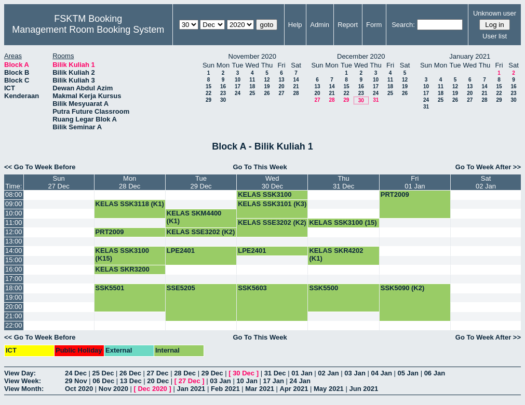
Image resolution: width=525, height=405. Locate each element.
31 (376, 100)
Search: (403, 25)
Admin (319, 25)
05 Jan (408, 373)
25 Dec (103, 373)
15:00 (13, 260)
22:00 (13, 325)
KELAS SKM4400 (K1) (194, 217)
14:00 (13, 250)
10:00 (13, 213)
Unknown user (494, 13)
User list (494, 36)
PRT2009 (395, 194)
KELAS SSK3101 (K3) (272, 204)
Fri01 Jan (415, 182)
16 (223, 86)
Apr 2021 (294, 389)
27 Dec (158, 373)
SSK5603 (252, 288)
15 (208, 86)
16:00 (13, 269)
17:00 (13, 278)
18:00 (13, 288)
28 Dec (185, 373)
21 (296, 86)
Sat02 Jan (486, 182)
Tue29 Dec (200, 182)
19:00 (13, 297)
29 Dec (212, 373)
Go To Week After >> (488, 167)
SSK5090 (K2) (403, 288)
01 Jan (301, 373)
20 (281, 86)
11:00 (13, 222)
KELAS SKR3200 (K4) (123, 273)
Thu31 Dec (343, 182)
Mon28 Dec (129, 182)
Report (348, 25)
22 (208, 93)
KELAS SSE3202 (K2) (272, 222)
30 (223, 100)
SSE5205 (181, 288)
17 (237, 86)
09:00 (13, 204)
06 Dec (103, 381)
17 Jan (273, 381)
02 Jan (328, 373)
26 (267, 93)
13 (281, 80)
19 (267, 86)
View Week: (22, 381)
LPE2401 (181, 250)
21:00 (13, 316)
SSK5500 (323, 288)
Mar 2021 (259, 389)
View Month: (24, 389)
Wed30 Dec (272, 182)
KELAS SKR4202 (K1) (336, 254)
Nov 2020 (113, 389)
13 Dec (131, 381)
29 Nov (76, 381)
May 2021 (329, 389)
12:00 (13, 232)
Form (374, 25)
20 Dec (158, 381)
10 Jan (246, 381)
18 (252, 86)
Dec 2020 (152, 389)
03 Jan (354, 373)
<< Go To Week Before (40, 167)
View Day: (20, 373)
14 (296, 80)
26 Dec (130, 373)
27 (281, 93)
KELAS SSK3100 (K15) (264, 198)
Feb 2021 (225, 389)
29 (208, 100)
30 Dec (243, 373)
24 (237, 93)
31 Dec (275, 373)
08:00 (13, 194)
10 (237, 80)
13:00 (13, 241)
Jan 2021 (191, 389)
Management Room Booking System (88, 29)
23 (223, 93)
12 (267, 80)
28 (296, 93)
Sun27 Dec (58, 182)
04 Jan (381, 373)
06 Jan (434, 373)
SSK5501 (110, 288)
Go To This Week (260, 167)
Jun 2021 (363, 389)
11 (252, 80)
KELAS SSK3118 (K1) (130, 204)
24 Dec (76, 373)
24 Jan (300, 381)
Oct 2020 (79, 389)
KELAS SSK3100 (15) (342, 222)
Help (295, 25)
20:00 (13, 306)
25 (252, 93)
